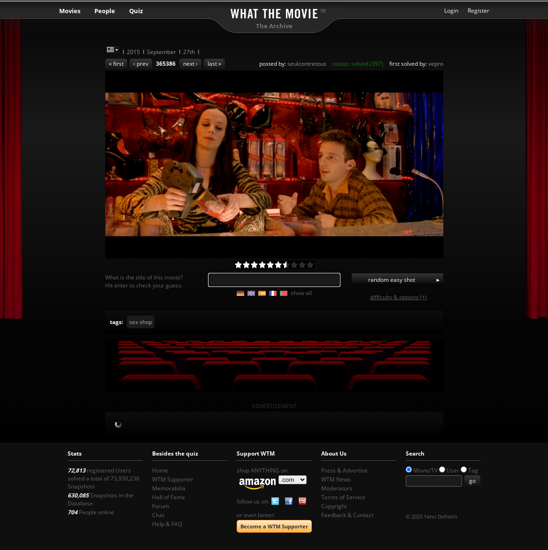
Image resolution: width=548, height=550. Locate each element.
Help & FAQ (167, 524)
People (104, 11)
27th (189, 52)
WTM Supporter (172, 479)
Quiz (136, 11)
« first (116, 64)
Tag (473, 470)
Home (160, 470)
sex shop (140, 322)
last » (214, 64)
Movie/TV (425, 470)
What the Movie (274, 12)
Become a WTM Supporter (274, 526)
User (453, 470)
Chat (158, 515)
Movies (69, 11)
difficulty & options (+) (398, 297)
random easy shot (391, 280)
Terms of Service (343, 497)
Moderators (336, 488)
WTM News (336, 479)
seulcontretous (306, 64)
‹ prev (140, 64)
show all (301, 293)
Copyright (334, 506)
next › (190, 64)
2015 (133, 52)
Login (451, 11)
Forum (160, 506)
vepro (435, 64)
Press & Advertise (344, 470)
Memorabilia (168, 488)
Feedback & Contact (347, 515)
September (161, 52)
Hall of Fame (168, 497)
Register (478, 11)
